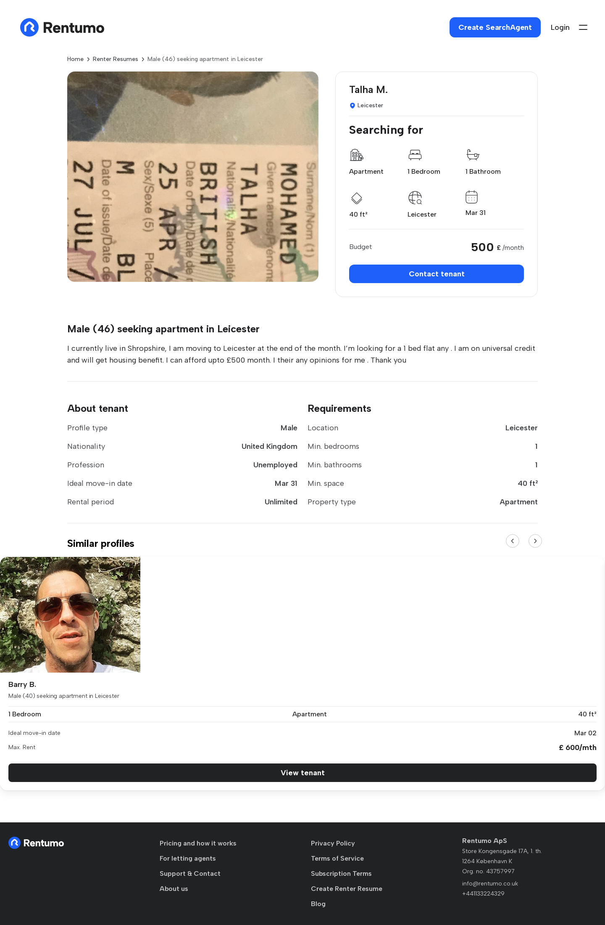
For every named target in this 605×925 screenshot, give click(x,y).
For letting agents (188, 858)
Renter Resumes (115, 59)
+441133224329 (483, 893)
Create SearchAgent (495, 27)
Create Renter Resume (346, 889)
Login (560, 27)
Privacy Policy (333, 843)
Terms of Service (337, 858)
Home (75, 59)
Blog (318, 904)
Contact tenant (437, 273)
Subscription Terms (341, 873)
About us (174, 889)
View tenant (303, 772)
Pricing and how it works (198, 843)
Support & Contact (190, 873)
